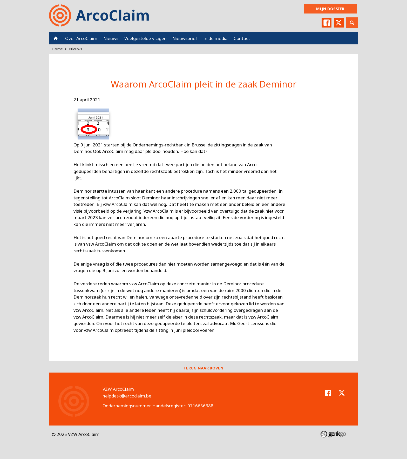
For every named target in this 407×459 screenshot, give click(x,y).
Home (55, 38)
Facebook (326, 23)
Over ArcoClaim (81, 38)
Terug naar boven (203, 367)
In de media (215, 38)
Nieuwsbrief (184, 38)
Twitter (339, 23)
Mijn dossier (330, 8)
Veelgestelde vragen (145, 38)
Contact (242, 38)
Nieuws (110, 38)
